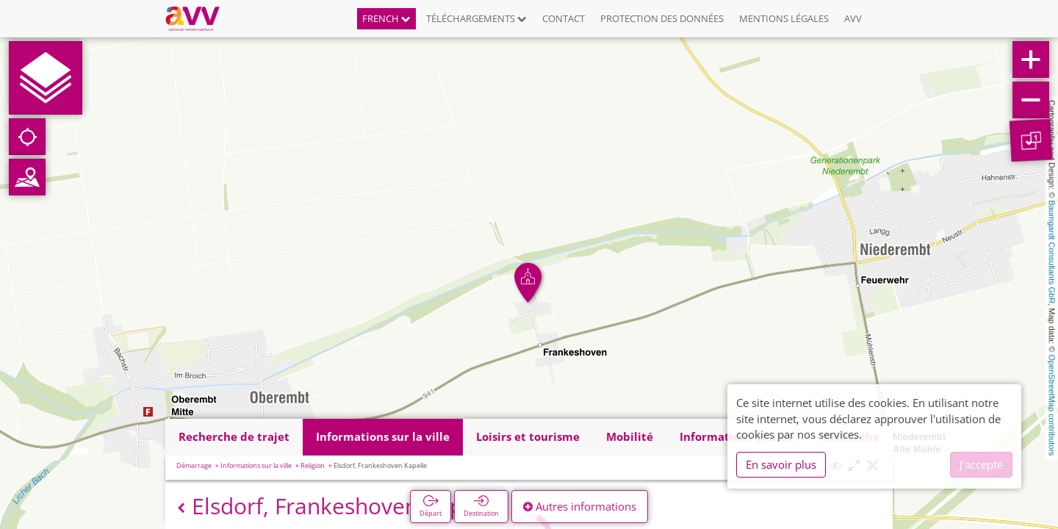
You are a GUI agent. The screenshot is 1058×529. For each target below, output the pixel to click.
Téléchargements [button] (476, 18)
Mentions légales (784, 18)
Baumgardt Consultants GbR (1052, 252)
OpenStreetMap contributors (1052, 405)
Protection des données (662, 18)
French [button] (386, 18)
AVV (853, 18)
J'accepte (981, 464)
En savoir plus (781, 464)
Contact (563, 18)
